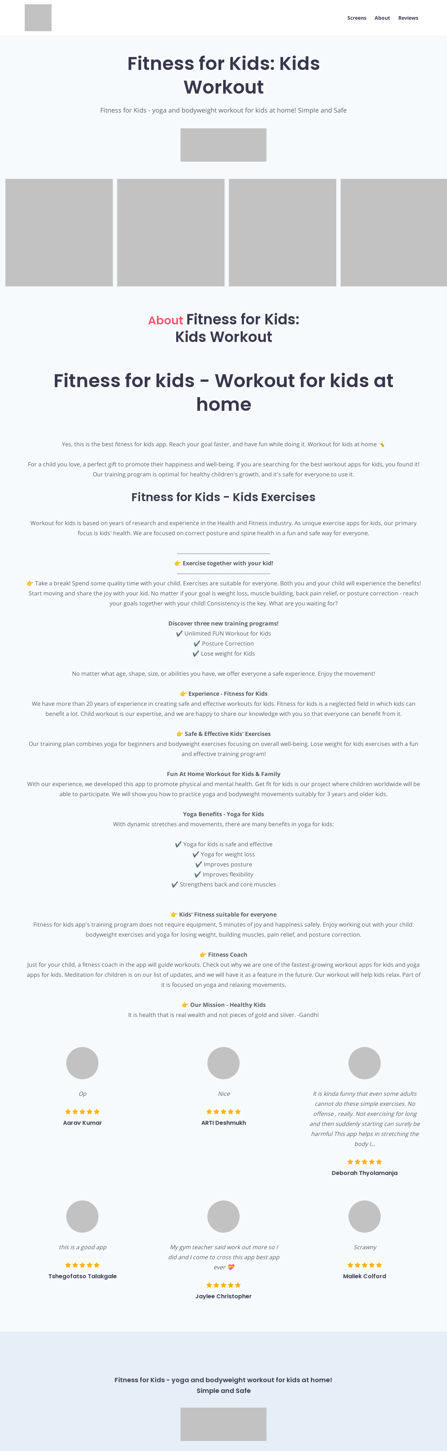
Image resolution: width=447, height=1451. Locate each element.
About (382, 18)
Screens (356, 18)
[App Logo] (38, 18)
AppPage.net (407, 1438)
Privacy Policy (40, 1438)
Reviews (408, 18)
